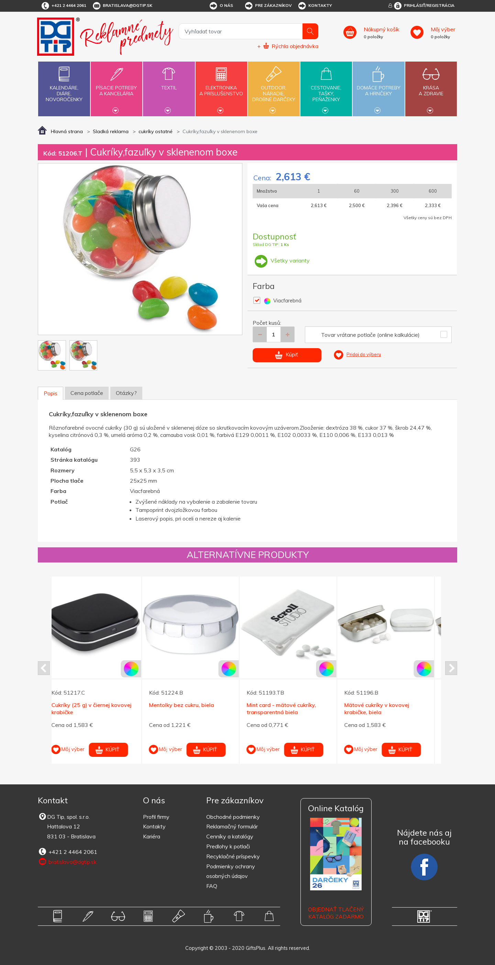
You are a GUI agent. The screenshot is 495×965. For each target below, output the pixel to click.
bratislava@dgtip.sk (122, 6)
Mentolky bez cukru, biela (188, 704)
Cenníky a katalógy (229, 836)
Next (451, 668)
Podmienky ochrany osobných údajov (230, 871)
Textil (168, 84)
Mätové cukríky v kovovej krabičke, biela (384, 708)
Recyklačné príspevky (233, 856)
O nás (221, 6)
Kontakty (314, 6)
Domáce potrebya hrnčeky (378, 86)
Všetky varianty (281, 260)
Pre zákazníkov (268, 6)
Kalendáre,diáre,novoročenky (64, 83)
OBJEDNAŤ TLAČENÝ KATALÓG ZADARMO (336, 913)
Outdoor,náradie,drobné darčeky (273, 88)
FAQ (211, 885)
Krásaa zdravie (431, 86)
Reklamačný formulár (232, 826)
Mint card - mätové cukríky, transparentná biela (288, 708)
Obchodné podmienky (233, 816)
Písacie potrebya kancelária (116, 86)
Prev (44, 668)
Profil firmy (156, 816)
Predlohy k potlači (228, 846)
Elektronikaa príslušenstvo (221, 86)
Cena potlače (86, 392)
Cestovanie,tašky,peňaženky (326, 88)
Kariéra (151, 836)
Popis (50, 393)
